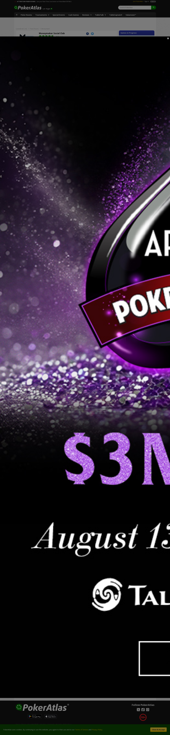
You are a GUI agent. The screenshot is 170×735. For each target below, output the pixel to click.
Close (168, 38)
